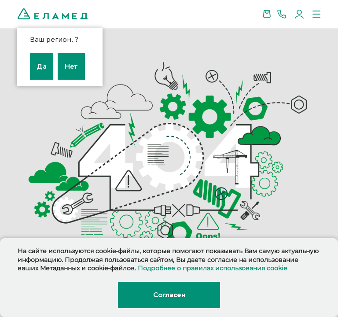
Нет (71, 66)
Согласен (169, 295)
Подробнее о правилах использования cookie (212, 268)
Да (41, 66)
